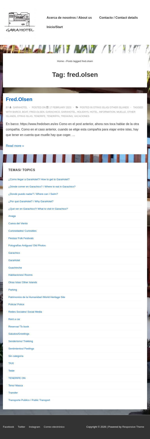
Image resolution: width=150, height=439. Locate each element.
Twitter (21, 426)
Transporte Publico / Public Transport (29, 400)
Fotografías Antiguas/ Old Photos (27, 245)
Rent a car (14, 319)
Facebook (8, 426)
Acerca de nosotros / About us (69, 17)
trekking (67, 116)
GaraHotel (14, 260)
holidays (83, 112)
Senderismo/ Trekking (20, 341)
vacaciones (81, 116)
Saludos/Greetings (18, 333)
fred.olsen (36, 112)
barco (16, 112)
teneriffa (53, 116)
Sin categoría (15, 356)
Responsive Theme (133, 426)
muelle (121, 112)
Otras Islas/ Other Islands (111, 107)
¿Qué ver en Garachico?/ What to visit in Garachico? (38, 208)
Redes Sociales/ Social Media (25, 311)
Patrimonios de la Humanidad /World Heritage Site (36, 297)
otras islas (25, 116)
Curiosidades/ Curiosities (22, 230)
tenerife (39, 116)
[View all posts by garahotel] (19, 107)
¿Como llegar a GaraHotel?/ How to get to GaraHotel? (39, 179)
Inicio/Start (55, 27)
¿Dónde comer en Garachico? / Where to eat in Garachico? (41, 186)
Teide (11, 370)
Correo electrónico (54, 426)
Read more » (15, 145)
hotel (94, 112)
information (107, 112)
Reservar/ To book (18, 326)
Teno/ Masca (15, 385)
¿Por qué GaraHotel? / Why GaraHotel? (31, 201)
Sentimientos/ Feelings (21, 348)
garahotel (68, 112)
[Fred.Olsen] (60, 107)
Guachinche (15, 267)
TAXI (11, 363)
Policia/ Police (16, 304)
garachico (53, 112)
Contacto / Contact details (118, 17)
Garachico (14, 252)
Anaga (12, 216)
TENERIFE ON (16, 378)
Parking (12, 289)
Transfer (13, 392)
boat (25, 112)
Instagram (34, 426)
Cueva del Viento (18, 223)
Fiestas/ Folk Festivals (21, 238)
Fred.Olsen (19, 99)
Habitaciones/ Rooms (20, 274)
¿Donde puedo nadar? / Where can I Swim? (33, 193)
